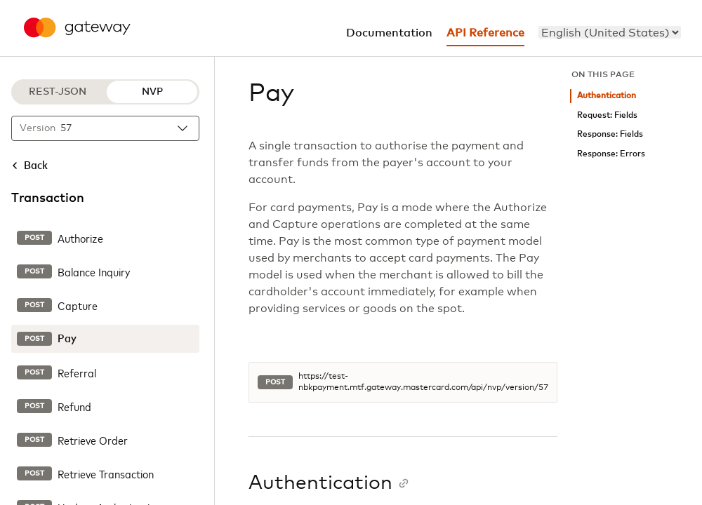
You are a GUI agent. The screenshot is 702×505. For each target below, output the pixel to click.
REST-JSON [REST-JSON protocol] (57, 92)
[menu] (609, 32)
